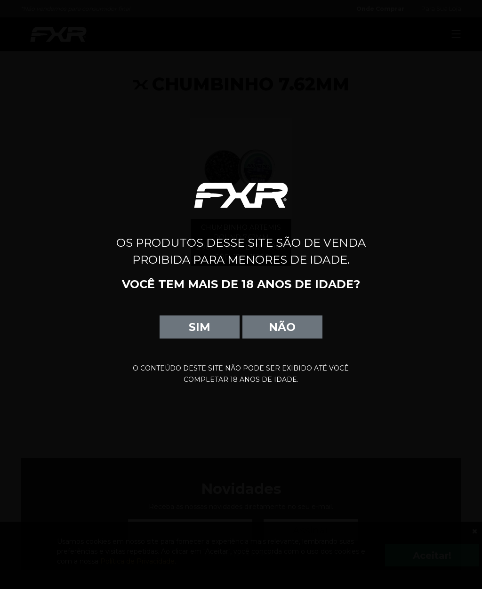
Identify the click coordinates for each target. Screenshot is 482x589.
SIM (199, 327)
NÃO (282, 327)
